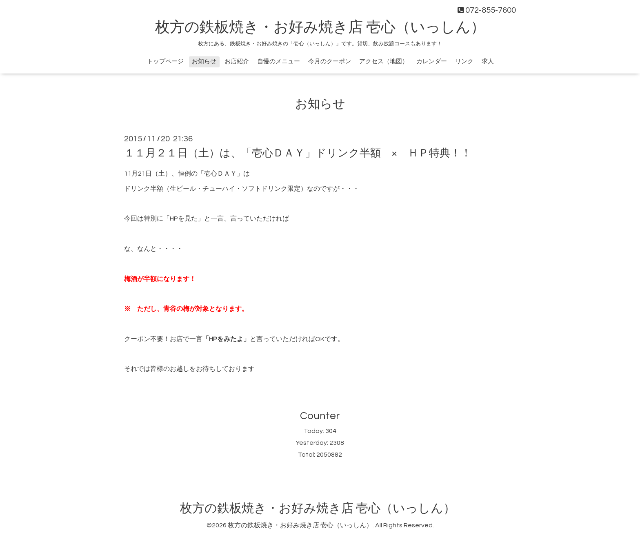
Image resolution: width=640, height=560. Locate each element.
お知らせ (204, 61)
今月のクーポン (329, 61)
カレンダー (431, 61)
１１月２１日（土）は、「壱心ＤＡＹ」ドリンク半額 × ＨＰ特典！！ (297, 153)
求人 (488, 61)
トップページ (165, 61)
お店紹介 (236, 61)
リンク (464, 61)
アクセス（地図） (383, 61)
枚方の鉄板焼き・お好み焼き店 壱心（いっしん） (320, 27)
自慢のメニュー (278, 61)
